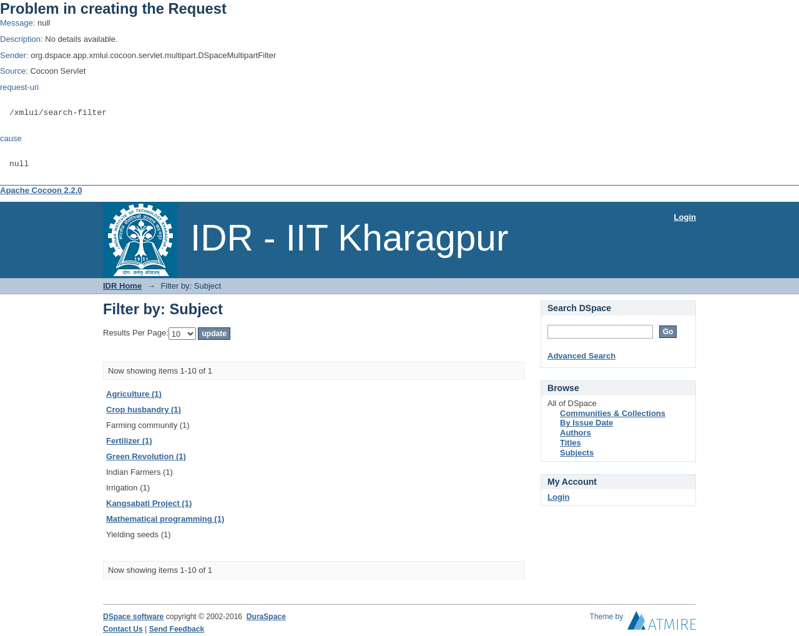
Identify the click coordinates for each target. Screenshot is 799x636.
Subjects (577, 452)
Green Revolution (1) (146, 456)
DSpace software (133, 616)
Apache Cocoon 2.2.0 (41, 190)
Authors (575, 432)
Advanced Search (581, 355)
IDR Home (122, 286)
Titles (570, 442)
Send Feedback (177, 629)
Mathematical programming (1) (165, 519)
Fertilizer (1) (129, 440)
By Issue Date (586, 422)
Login (685, 217)
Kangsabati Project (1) (149, 503)
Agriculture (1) (134, 394)
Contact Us (123, 629)
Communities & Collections (612, 413)
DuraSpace (266, 616)
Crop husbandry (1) (143, 409)
